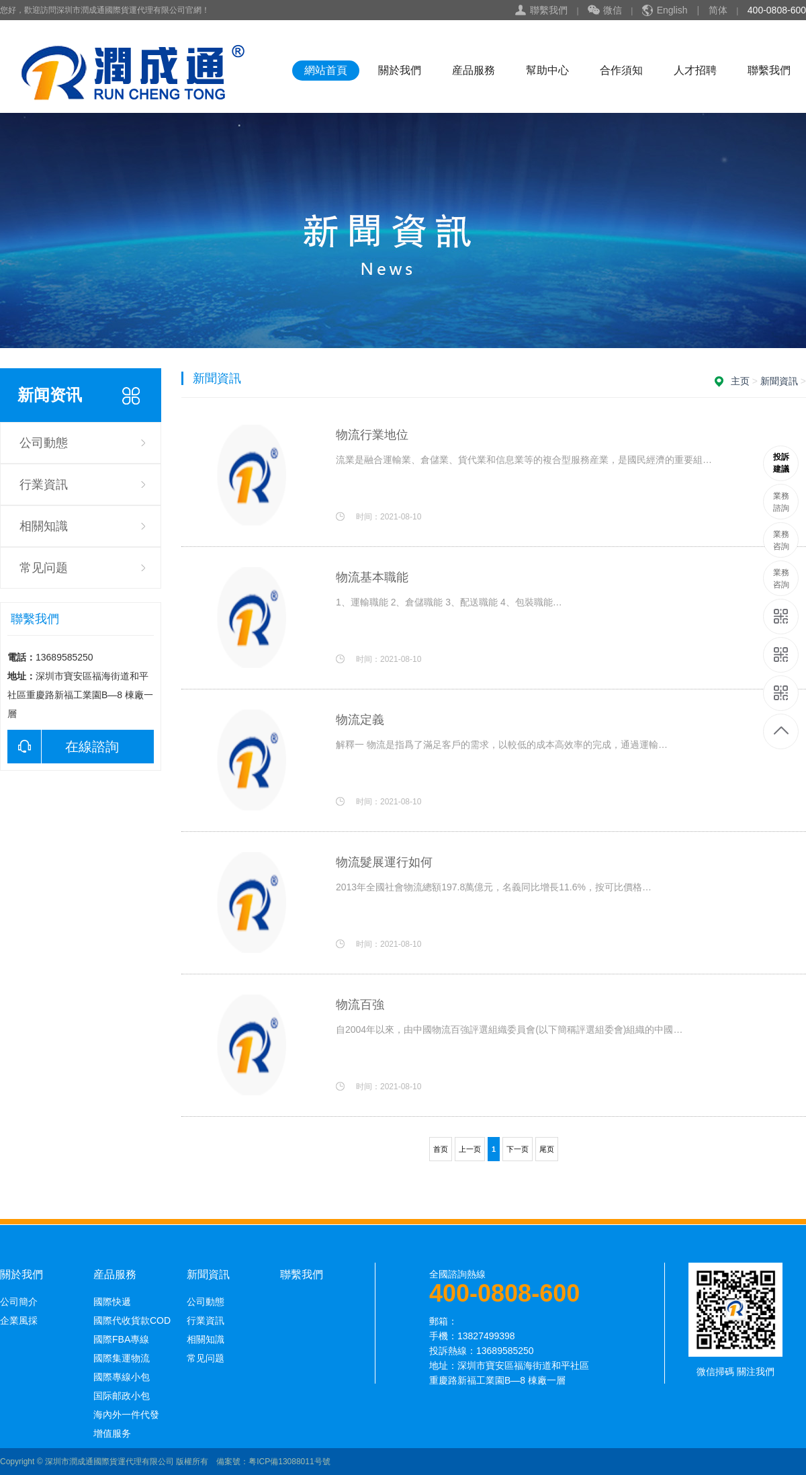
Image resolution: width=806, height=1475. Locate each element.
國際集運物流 (121, 1358)
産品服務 (473, 70)
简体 (718, 10)
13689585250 (781, 463)
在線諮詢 (63, 746)
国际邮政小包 (121, 1395)
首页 (440, 1149)
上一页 (470, 1149)
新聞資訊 (779, 381)
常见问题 (43, 568)
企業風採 (19, 1320)
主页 (740, 381)
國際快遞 (112, 1301)
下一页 (517, 1149)
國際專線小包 (121, 1377)
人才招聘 (695, 70)
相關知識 (43, 526)
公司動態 (43, 443)
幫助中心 (547, 70)
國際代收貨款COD (132, 1320)
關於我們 (399, 70)
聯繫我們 (549, 10)
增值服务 (112, 1433)
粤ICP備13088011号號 (289, 1461)
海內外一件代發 (126, 1414)
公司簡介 (19, 1301)
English (672, 10)
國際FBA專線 (121, 1339)
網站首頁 (325, 70)
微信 (605, 11)
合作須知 (621, 70)
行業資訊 (43, 484)
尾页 (546, 1149)
